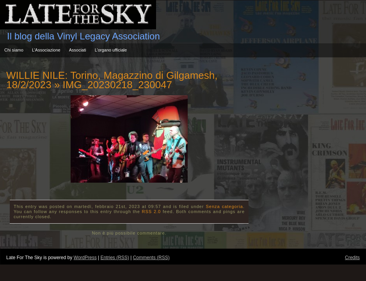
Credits (352, 257)
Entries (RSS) (114, 257)
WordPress (85, 257)
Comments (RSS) (151, 257)
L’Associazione (46, 50)
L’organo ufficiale (111, 50)
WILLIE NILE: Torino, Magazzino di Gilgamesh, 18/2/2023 (111, 80)
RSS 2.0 (151, 211)
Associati (77, 50)
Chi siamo (13, 50)
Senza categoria (224, 206)
